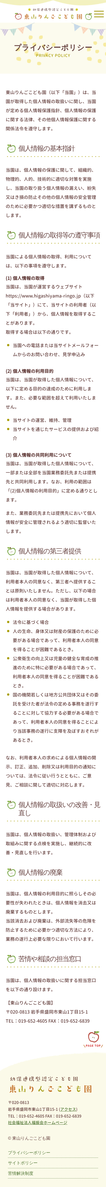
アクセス (68, 1109)
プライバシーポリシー (29, 1152)
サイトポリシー (23, 1162)
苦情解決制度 (20, 1173)
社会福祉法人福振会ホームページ (37, 1122)
